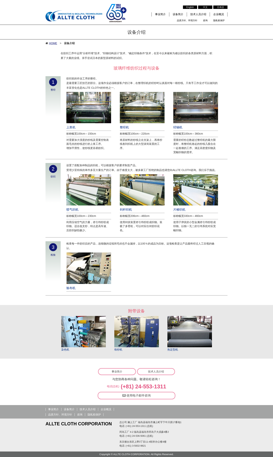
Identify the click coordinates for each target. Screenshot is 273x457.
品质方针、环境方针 (187, 20)
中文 (205, 7)
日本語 (220, 7)
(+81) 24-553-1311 (143, 386)
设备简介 (178, 14)
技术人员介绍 (198, 14)
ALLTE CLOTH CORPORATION (79, 423)
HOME (53, 43)
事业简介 (160, 14)
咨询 (205, 20)
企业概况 (218, 14)
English (190, 7)
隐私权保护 (219, 20)
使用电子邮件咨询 (136, 395)
